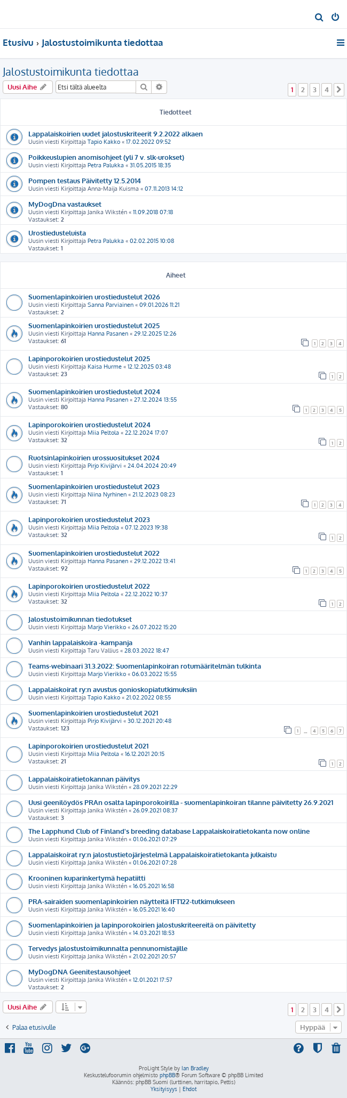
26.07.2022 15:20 (154, 627)
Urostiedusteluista (57, 232)
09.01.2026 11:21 (159, 304)
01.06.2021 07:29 (155, 839)
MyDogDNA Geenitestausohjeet (79, 971)
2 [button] (303, 89)
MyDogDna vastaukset (64, 203)
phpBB (167, 1075)
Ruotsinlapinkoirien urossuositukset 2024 (94, 457)
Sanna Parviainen (110, 304)
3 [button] (315, 89)
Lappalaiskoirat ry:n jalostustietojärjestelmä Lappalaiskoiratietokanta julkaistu (152, 854)
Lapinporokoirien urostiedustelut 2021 (88, 745)
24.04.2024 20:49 (152, 465)
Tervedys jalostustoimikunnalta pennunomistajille (107, 948)
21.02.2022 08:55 (148, 697)
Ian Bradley (195, 1068)
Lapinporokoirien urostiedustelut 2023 (89, 519)
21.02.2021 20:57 (154, 956)
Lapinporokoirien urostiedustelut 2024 (89, 424)
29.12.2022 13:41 (154, 561)
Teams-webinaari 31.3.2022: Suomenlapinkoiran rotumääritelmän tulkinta (144, 665)
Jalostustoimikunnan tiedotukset (80, 618)
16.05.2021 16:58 (153, 886)
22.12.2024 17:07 (146, 432)
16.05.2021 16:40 (154, 909)
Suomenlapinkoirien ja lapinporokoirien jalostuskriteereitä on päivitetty (142, 924)
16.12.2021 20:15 (144, 754)
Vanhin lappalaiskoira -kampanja (80, 642)
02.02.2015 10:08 (152, 241)
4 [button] (327, 89)
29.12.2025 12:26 (155, 333)
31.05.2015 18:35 (150, 165)
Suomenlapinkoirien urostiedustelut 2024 (94, 391)
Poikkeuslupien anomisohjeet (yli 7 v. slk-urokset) (106, 156)
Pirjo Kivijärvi (105, 465)
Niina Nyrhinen (107, 494)
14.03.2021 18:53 (154, 933)
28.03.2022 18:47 (146, 650)
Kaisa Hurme (105, 366)
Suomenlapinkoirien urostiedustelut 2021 (93, 712)
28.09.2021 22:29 (155, 787)
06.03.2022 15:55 (154, 674)
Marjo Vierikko (107, 627)
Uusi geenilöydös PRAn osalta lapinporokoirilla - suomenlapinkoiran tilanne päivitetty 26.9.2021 (180, 802)
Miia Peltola (103, 432)
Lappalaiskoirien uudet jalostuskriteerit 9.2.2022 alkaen (115, 133)
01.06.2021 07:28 (155, 862)
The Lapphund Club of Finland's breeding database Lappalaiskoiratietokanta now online (169, 830)
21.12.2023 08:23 (153, 494)
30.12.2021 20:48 (149, 721)
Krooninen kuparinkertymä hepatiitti (86, 877)
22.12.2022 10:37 (146, 594)
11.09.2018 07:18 (153, 212)
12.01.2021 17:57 (152, 979)
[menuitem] (319, 18)
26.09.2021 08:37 (155, 810)
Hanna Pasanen (108, 333)
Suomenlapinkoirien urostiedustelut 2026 (94, 296)
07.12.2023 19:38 (146, 527)
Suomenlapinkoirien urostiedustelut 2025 (94, 325)
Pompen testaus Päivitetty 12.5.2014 (84, 180)
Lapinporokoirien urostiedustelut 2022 (89, 585)
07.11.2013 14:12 (164, 188)
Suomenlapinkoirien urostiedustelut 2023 (94, 486)
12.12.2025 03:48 (149, 366)
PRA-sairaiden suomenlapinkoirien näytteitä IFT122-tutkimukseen (131, 901)
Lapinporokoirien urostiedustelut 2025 (89, 358)
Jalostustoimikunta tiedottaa (71, 71)
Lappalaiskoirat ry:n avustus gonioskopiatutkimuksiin (112, 689)
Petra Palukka (106, 165)
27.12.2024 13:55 (155, 399)
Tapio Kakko (104, 141)
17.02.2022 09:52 (148, 141)
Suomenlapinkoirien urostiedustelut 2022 (94, 552)
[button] (339, 89)
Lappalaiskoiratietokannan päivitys (84, 778)
